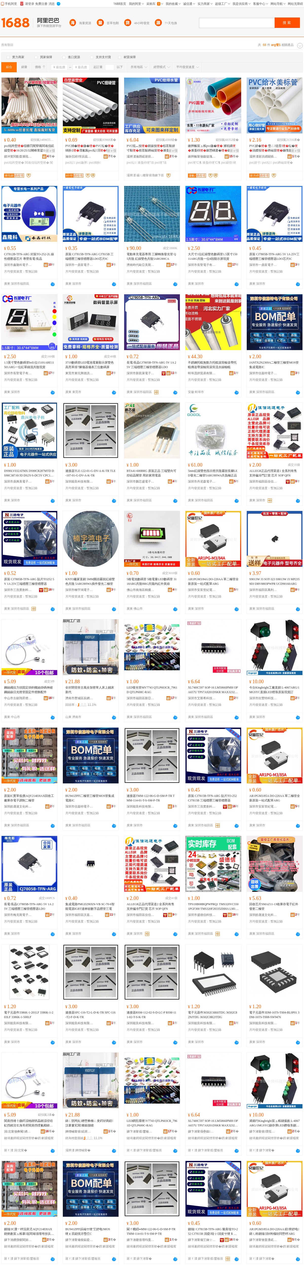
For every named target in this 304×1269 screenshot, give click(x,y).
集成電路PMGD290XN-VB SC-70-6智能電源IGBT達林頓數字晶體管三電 (90, 906)
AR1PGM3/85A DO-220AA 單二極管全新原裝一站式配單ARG (274, 798)
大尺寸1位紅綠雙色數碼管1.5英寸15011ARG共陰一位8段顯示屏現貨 (212, 256)
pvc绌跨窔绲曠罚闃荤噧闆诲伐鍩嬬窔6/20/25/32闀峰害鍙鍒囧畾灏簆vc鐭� (29, 148)
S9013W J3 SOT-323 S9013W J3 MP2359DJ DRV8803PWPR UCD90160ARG (274, 581)
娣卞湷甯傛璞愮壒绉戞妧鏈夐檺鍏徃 (263, 1131)
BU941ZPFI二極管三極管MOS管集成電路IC (89, 798)
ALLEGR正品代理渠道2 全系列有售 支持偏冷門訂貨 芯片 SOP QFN (150, 906)
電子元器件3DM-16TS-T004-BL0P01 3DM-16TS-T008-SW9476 (274, 1015)
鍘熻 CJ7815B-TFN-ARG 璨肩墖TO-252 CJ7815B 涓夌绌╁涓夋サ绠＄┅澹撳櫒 (213, 1231)
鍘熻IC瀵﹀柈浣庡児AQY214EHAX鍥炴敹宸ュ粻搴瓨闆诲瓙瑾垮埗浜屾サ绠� (29, 1231)
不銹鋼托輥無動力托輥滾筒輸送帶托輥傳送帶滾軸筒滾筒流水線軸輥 (212, 365)
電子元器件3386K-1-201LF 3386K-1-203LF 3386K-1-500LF (28, 1015)
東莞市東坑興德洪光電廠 (79, 373)
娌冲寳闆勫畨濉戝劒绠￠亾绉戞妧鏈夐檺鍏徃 (18, 156)
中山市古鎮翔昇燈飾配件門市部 (18, 698)
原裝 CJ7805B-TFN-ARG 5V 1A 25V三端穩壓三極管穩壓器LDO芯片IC (274, 256)
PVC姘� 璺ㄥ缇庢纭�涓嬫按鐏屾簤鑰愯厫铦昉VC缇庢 (273, 148)
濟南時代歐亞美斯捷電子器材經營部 (141, 265)
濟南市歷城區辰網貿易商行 (79, 698)
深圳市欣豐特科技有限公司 (263, 698)
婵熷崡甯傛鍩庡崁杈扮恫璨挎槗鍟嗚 (79, 1131)
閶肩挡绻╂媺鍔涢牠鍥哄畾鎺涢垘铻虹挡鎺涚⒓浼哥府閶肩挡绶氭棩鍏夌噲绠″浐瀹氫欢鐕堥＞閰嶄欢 (28, 1123)
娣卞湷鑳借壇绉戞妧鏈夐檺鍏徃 (141, 1240)
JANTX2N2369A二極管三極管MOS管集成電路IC (274, 365)
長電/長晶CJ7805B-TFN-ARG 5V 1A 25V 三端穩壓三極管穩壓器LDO (151, 365)
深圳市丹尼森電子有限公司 (202, 481)
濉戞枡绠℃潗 (211, 162)
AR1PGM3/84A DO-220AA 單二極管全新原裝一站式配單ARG (213, 581)
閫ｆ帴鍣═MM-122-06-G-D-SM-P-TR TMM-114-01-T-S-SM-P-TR (151, 1231)
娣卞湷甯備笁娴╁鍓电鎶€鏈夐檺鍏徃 (202, 1240)
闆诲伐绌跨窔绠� (37, 162)
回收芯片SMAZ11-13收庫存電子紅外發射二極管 (273, 906)
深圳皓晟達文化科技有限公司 (18, 806)
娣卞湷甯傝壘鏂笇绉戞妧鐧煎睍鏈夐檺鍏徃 (202, 1131)
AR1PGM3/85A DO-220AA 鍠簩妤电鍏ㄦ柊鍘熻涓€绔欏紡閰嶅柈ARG (274, 1231)
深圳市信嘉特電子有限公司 (263, 373)
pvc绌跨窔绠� (14, 162)
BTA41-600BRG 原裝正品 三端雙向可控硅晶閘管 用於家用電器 (151, 473)
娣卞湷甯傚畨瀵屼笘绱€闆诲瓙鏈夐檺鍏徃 (263, 1240)
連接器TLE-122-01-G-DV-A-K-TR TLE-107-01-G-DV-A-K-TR (90, 473)
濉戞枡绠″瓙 (146, 162)
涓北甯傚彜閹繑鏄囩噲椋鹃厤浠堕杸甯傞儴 (18, 1131)
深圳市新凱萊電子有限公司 (141, 373)
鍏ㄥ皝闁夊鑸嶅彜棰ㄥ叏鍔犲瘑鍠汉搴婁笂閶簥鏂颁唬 (89, 1123)
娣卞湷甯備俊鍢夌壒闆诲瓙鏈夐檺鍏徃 (79, 1240)
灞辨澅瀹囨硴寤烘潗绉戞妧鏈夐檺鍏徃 (141, 156)
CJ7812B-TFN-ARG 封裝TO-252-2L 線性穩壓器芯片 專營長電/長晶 (29, 256)
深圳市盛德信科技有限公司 (202, 915)
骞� (51, 156)
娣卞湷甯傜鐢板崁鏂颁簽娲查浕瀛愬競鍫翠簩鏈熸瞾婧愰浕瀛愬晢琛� (141, 1131)
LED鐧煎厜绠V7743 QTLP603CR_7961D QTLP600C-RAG (152, 1123)
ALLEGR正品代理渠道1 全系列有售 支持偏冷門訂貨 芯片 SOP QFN (273, 473)
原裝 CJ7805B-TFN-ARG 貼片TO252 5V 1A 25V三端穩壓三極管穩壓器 (29, 581)
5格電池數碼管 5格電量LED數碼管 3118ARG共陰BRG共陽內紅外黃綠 (152, 581)
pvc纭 (70, 162)
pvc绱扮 (95, 162)
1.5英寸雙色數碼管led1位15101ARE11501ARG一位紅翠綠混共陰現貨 (29, 365)
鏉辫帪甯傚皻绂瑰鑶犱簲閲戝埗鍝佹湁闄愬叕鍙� (202, 156)
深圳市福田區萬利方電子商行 (263, 590)
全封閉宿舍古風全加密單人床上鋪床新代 (89, 690)
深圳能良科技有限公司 (79, 481)
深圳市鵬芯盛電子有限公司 (141, 481)
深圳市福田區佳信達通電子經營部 (263, 481)
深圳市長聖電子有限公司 (202, 265)
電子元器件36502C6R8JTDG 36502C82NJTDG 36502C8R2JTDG (212, 1015)
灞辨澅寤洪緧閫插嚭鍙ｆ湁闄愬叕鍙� (263, 156)
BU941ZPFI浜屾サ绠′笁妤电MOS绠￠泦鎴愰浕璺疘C (87, 1231)
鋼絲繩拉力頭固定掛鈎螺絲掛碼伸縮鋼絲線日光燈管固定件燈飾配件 (28, 690)
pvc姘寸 (255, 162)
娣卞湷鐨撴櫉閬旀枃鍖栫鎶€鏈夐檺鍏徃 (18, 1240)
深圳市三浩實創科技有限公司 (18, 590)
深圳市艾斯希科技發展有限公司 (202, 698)
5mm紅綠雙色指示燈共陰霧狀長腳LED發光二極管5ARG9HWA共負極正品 (212, 473)
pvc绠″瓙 (160, 162)
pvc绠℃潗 (195, 162)
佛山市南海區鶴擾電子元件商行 (141, 590)
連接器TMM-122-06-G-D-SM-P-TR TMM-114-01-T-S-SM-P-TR (151, 798)
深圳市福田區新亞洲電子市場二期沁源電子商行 (141, 698)
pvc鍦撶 (82, 162)
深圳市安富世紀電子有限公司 (202, 590)
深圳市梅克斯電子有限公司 (18, 915)
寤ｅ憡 (50, 150)
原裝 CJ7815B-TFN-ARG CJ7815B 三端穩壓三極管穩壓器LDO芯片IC (89, 256)
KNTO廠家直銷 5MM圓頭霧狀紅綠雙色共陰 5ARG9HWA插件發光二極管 (90, 581)
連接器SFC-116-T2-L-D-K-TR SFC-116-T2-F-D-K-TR (90, 1015)
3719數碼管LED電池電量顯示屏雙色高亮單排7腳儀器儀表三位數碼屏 (89, 365)
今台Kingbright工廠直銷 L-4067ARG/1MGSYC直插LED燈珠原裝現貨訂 (274, 690)
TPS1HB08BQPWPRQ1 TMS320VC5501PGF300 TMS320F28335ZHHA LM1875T (213, 906)
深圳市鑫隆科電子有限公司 (18, 265)
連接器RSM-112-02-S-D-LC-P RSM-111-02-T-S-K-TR (151, 1015)
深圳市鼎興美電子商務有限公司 (18, 481)
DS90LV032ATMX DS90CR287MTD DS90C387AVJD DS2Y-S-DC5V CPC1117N (29, 473)
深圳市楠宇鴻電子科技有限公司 (79, 590)
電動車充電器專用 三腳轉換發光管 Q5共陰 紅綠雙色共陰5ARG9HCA (151, 256)
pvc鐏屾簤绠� (283, 162)
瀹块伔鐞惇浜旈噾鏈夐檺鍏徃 (79, 156)
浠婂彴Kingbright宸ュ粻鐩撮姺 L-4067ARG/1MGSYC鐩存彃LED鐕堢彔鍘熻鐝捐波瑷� (274, 1123)
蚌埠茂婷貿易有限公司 (202, 373)
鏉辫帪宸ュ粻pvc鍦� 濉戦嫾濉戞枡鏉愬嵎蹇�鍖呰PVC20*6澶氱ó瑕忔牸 (213, 148)
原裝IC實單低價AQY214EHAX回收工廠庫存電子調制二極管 (29, 798)
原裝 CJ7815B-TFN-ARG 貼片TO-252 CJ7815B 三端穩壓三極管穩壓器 (212, 798)
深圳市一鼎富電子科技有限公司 (79, 265)
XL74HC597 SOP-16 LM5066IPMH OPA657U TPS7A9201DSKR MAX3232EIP (213, 690)
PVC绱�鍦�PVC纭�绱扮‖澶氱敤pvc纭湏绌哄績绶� (90, 148)
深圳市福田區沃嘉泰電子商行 (79, 915)
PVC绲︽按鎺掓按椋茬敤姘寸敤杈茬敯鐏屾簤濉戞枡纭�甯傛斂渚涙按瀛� (151, 148)
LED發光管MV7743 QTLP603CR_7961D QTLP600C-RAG (152, 690)
